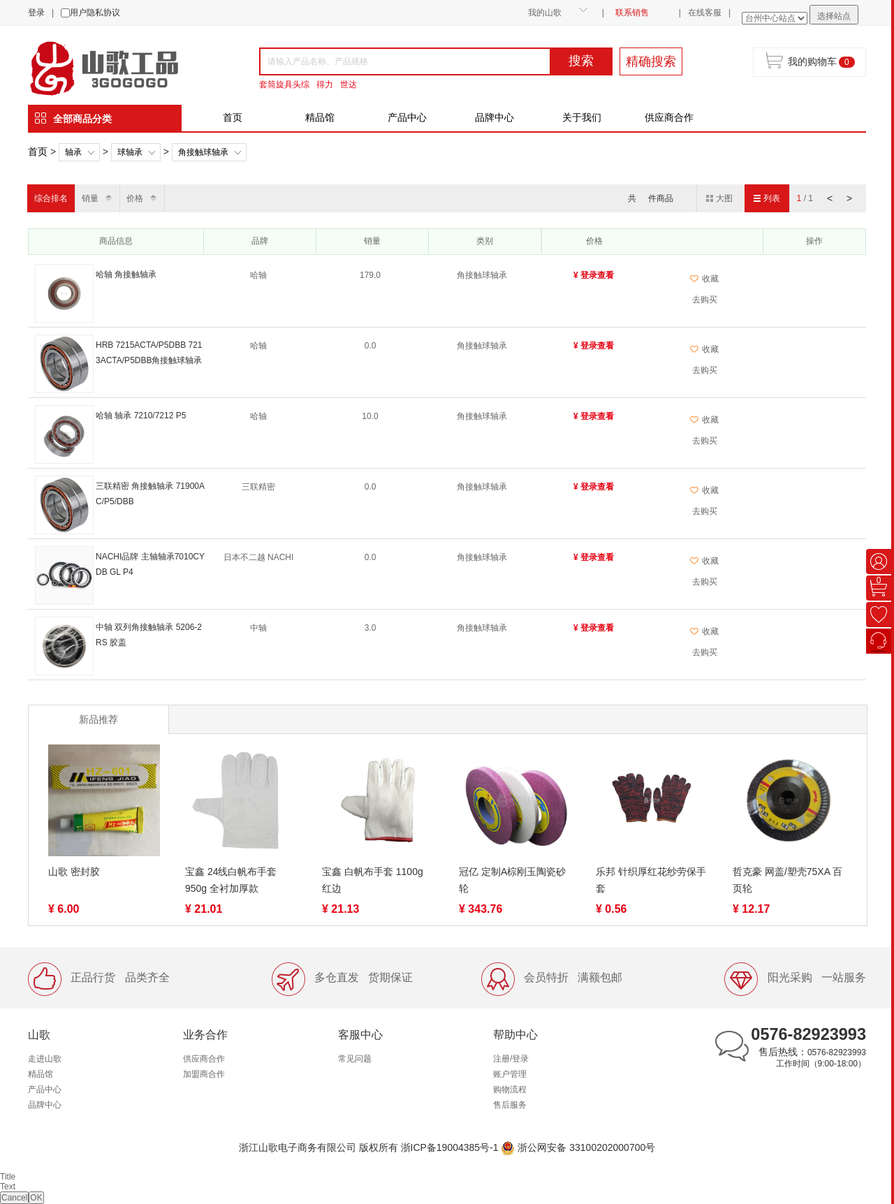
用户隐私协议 (95, 12)
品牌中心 (494, 117)
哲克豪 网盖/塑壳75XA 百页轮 (787, 880)
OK (36, 1198)
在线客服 (704, 12)
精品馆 (320, 117)
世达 (348, 84)
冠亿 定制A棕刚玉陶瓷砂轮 (512, 880)
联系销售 (632, 12)
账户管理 (510, 1074)
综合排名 (51, 198)
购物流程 (510, 1089)
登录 (36, 12)
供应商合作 (669, 117)
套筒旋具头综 (284, 84)
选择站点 (834, 16)
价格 (134, 198)
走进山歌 (44, 1059)
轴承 (73, 152)
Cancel (14, 1198)
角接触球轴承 (203, 152)
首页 (232, 117)
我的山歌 (545, 12)
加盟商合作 (204, 1074)
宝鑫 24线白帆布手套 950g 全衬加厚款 (231, 880)
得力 (324, 84)
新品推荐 (98, 719)
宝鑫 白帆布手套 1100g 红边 (372, 880)
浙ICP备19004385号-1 (450, 1147)
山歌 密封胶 (74, 871)
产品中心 (407, 117)
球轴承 (129, 152)
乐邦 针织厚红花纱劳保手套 (651, 880)
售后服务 (510, 1105)
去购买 (704, 299)
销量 (90, 198)
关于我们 (581, 117)
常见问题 (355, 1059)
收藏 (704, 279)
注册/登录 (511, 1059)
